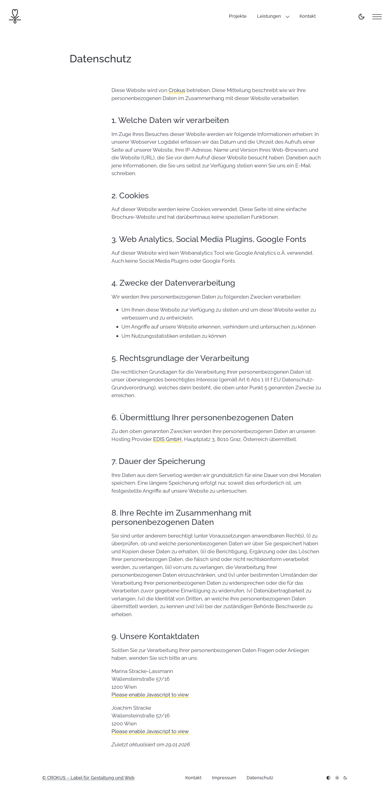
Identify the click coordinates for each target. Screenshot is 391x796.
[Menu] (377, 16)
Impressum (224, 777)
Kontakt (307, 16)
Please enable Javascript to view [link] (150, 694)
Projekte (238, 16)
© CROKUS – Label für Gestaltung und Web (88, 777)
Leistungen (269, 16)
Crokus (177, 90)
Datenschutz (260, 777)
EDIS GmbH (167, 439)
